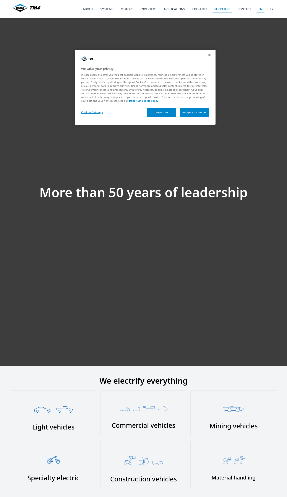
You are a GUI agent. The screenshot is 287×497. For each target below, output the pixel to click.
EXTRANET (199, 9)
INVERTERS (148, 9)
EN (260, 9)
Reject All (162, 112)
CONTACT (244, 9)
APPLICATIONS (174, 9)
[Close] (209, 55)
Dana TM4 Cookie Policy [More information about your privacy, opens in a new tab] (143, 100)
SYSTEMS (107, 9)
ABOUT (88, 9)
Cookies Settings (92, 112)
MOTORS (127, 9)
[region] (145, 87)
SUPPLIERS (222, 9)
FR (271, 9)
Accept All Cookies (194, 112)
